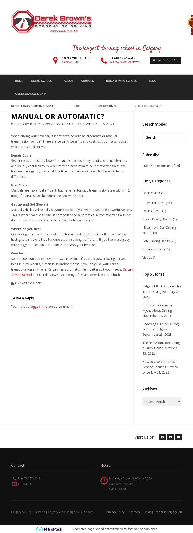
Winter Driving (157, 202)
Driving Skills (151, 193)
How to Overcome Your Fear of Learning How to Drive (160, 366)
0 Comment (105, 124)
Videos (147, 257)
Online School (165, 60)
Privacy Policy (115, 512)
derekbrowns (42, 124)
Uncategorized (28, 283)
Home (19, 81)
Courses (87, 81)
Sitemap (134, 512)
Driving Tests (151, 211)
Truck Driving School (121, 81)
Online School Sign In (30, 94)
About (68, 81)
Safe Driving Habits (156, 241)
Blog (152, 81)
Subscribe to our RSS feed (161, 166)
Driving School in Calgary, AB (163, 512)
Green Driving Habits (157, 219)
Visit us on (144, 437)
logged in (36, 306)
